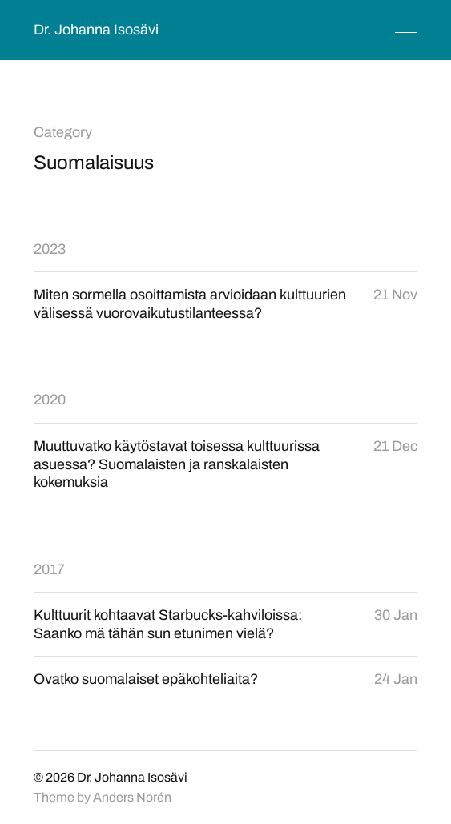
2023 (50, 249)
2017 (49, 569)
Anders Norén (132, 797)
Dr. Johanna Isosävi (96, 30)
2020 (50, 400)
